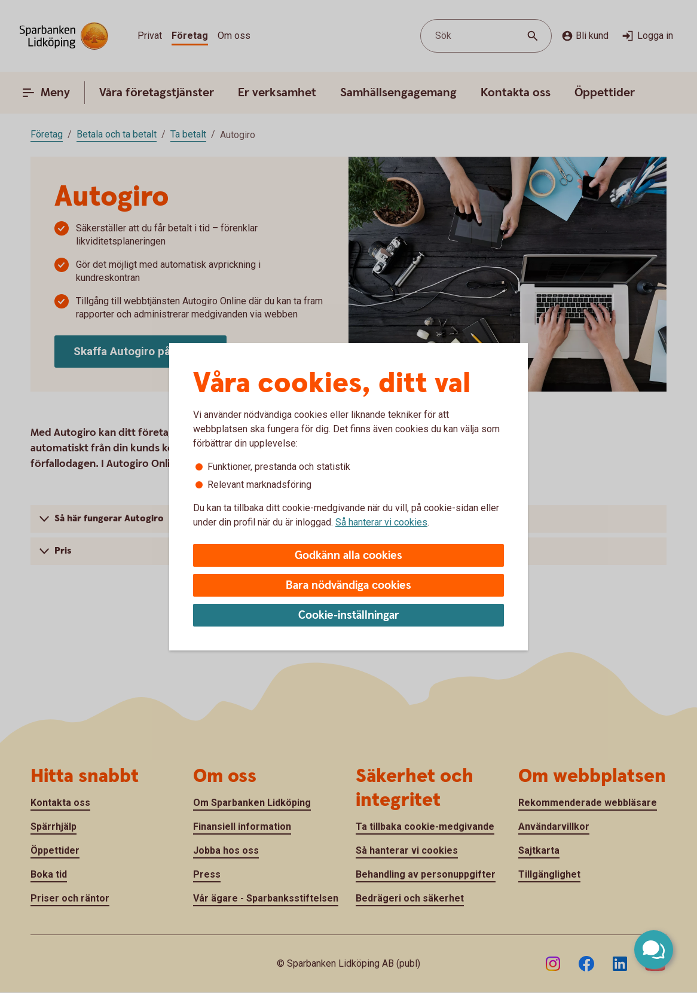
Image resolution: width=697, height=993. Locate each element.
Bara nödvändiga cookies (348, 585)
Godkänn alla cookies (348, 555)
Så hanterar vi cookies (381, 522)
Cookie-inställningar (348, 615)
